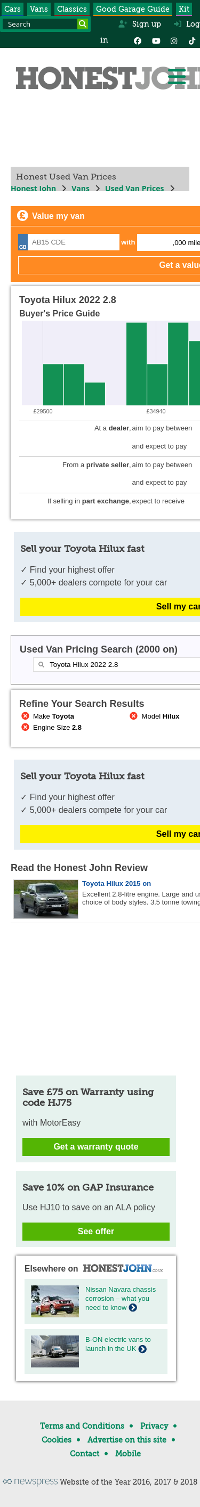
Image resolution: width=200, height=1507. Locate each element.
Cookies (56, 1440)
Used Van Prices (134, 188)
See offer (96, 1231)
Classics (72, 9)
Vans (39, 9)
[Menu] (176, 77)
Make (46, 716)
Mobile (128, 1453)
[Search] (82, 24)
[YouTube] (156, 40)
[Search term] (45, 24)
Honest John (33, 188)
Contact (84, 1453)
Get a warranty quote (95, 1146)
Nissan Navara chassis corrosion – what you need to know (120, 1298)
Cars (12, 9)
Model (154, 716)
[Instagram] (174, 40)
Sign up (139, 24)
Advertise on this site (126, 1440)
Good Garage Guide (133, 9)
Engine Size (50, 727)
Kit (184, 9)
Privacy (154, 1426)
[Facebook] (138, 40)
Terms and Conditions (82, 1426)
